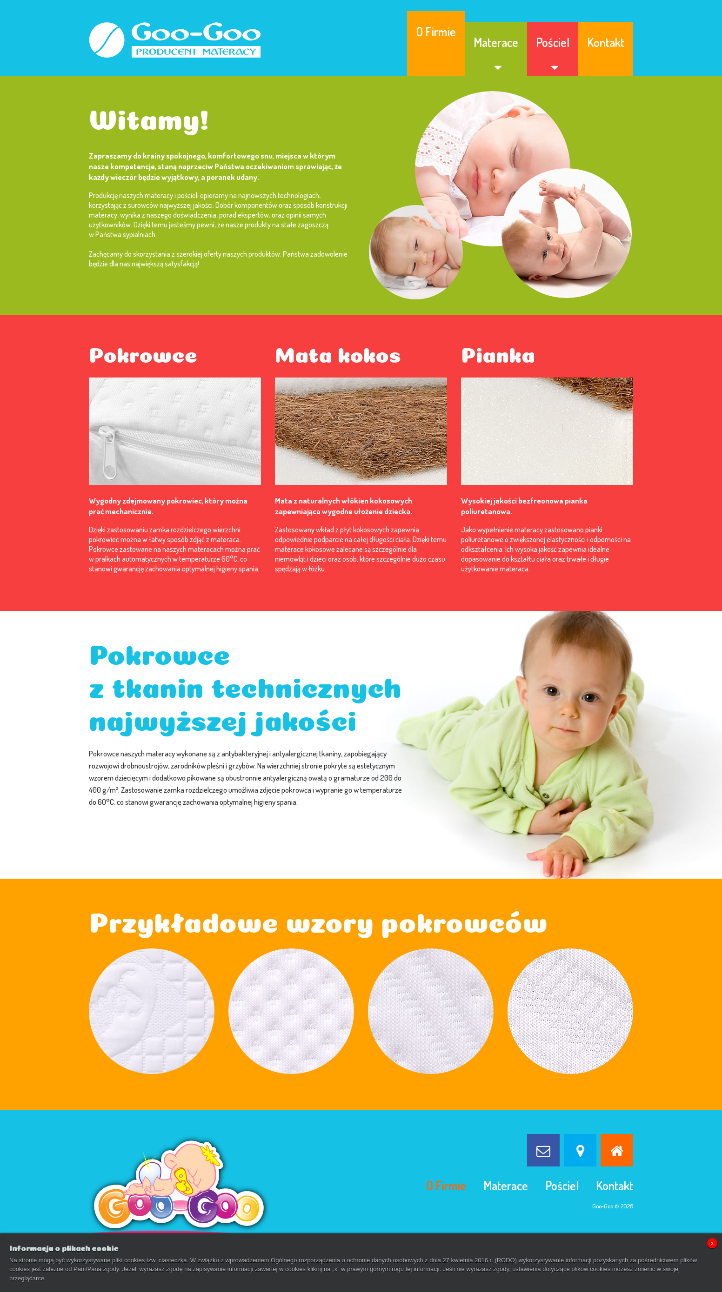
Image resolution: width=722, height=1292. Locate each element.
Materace (496, 42)
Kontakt (605, 42)
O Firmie (436, 31)
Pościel (552, 42)
